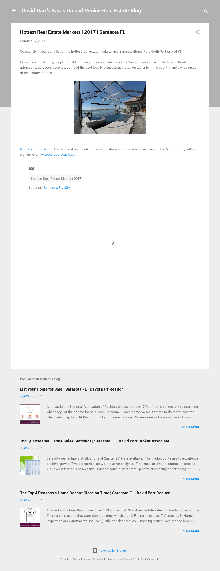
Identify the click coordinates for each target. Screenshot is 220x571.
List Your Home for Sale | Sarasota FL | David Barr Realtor (71, 389)
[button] (197, 32)
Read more (191, 427)
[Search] (206, 12)
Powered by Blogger (110, 551)
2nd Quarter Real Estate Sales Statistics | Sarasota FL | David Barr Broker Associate (94, 441)
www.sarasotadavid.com (59, 155)
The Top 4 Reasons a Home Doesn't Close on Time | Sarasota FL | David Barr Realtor (95, 493)
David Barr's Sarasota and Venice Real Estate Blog (81, 11)
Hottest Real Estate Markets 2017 (56, 179)
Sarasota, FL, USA (57, 188)
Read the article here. (35, 149)
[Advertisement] (110, 327)
